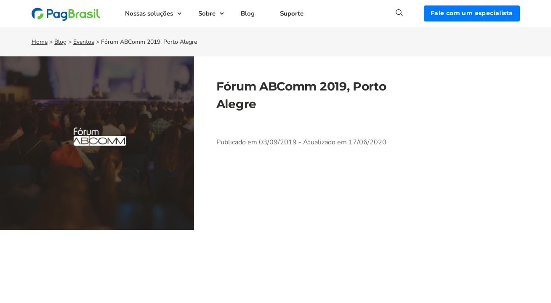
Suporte (291, 13)
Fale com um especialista (472, 13)
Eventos (83, 42)
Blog (248, 13)
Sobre (207, 13)
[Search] (410, 13)
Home (40, 42)
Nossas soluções (149, 13)
